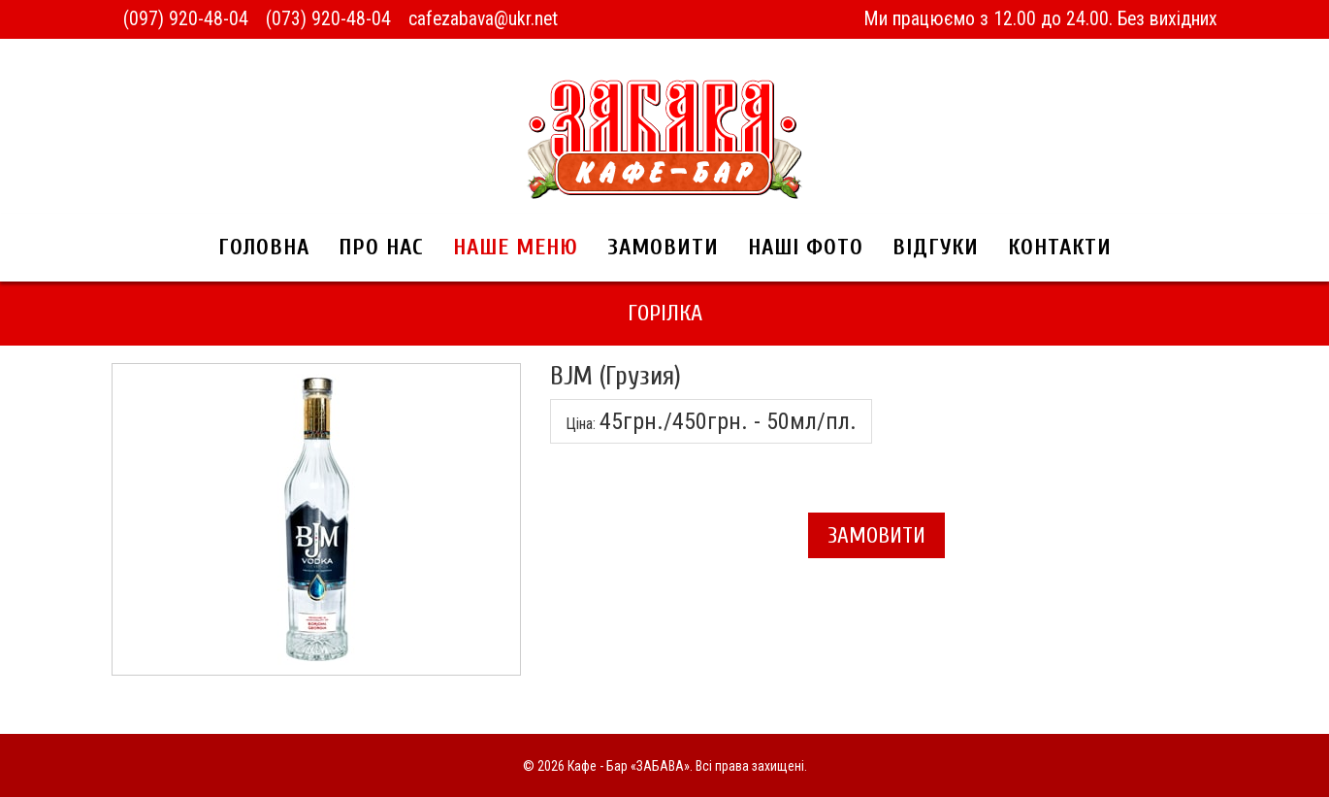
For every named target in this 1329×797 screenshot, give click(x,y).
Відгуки (935, 247)
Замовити (663, 247)
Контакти (1060, 247)
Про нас (381, 247)
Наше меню (515, 247)
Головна (263, 247)
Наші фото (805, 247)
